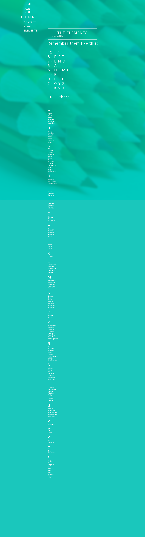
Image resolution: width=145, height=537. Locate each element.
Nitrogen (50, 296)
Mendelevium (52, 288)
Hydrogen (51, 234)
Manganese (52, 282)
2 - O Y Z (56, 83)
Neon (49, 298)
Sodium (50, 461)
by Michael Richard (58, 36)
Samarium (51, 377)
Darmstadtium (52, 183)
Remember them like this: (73, 43)
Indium (50, 247)
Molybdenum (52, 284)
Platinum (51, 327)
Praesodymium (53, 339)
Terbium (50, 401)
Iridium (50, 248)
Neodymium (52, 305)
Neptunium (51, 307)
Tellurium (51, 393)
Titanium (51, 387)
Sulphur (50, 368)
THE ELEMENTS (72, 33)
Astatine (52, 116)
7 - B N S (56, 61)
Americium (52, 121)
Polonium (51, 331)
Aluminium (52, 123)
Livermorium (52, 268)
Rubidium (51, 358)
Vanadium (51, 424)
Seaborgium (52, 379)
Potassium (51, 463)
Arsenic (52, 117)
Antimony (51, 474)
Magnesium (52, 280)
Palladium (51, 329)
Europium (51, 193)
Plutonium (51, 333)
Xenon (50, 433)
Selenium (51, 372)
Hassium (51, 229)
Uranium (50, 409)
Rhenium (51, 351)
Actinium (52, 119)
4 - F (52, 74)
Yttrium (50, 441)
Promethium (52, 337)
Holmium (51, 233)
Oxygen (50, 315)
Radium (50, 354)
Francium (51, 209)
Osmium (50, 317)
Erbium (50, 191)
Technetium (52, 389)
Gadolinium (51, 221)
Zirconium (51, 453)
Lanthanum (51, 270)
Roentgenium (52, 360)
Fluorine (50, 207)
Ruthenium (51, 347)
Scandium (51, 376)
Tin (49, 476)
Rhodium (51, 349)
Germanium (52, 219)
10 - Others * (60, 97)
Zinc (49, 451)
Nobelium (51, 304)
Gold (49, 470)
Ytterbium (51, 443)
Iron (49, 467)
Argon (52, 114)
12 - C (53, 52)
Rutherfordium (53, 356)
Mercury (50, 468)
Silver (49, 472)
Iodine (50, 245)
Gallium (50, 217)
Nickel (50, 300)
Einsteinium (51, 195)
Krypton (50, 257)
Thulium (50, 399)
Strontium (51, 374)
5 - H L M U (59, 70)
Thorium (50, 397)
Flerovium (51, 205)
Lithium (50, 272)
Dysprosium (52, 181)
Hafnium (50, 231)
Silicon (50, 370)
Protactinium (52, 335)
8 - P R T (56, 57)
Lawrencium (52, 265)
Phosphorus (52, 326)
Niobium (50, 302)
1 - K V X (56, 88)
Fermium (51, 203)
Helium (50, 236)
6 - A (52, 66)
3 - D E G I (58, 79)
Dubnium (51, 179)
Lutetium (51, 267)
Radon (50, 352)
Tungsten (51, 465)
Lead (49, 478)
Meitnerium (51, 286)
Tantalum (51, 391)
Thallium (50, 395)
